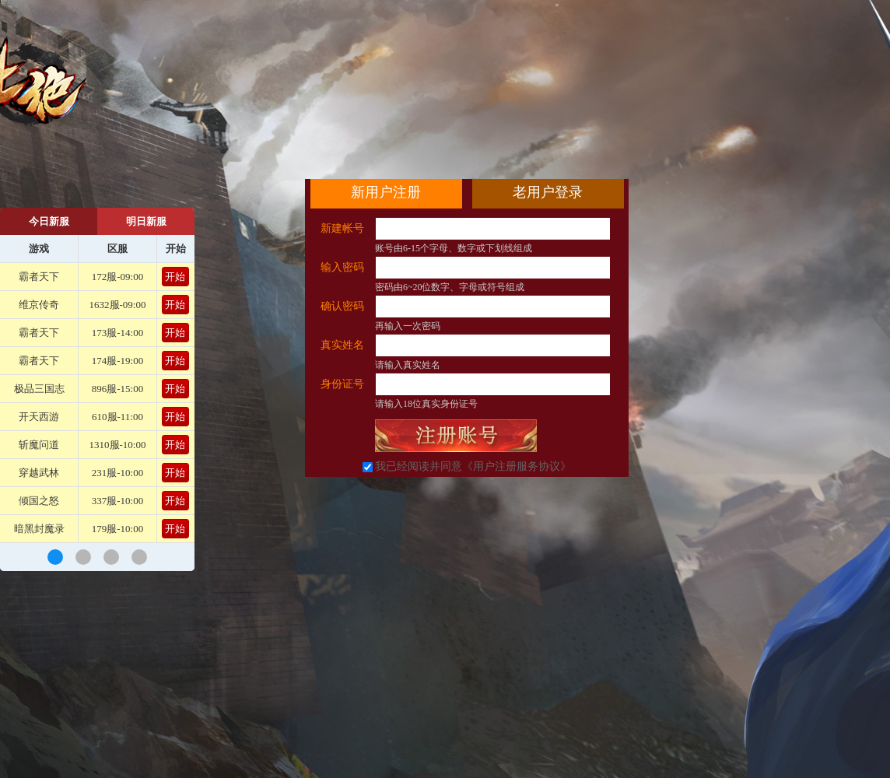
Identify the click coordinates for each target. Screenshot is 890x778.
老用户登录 (548, 192)
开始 (175, 276)
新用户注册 (386, 192)
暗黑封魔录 (39, 528)
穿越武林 (39, 472)
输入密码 (342, 267)
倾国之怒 (39, 500)
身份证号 (342, 384)
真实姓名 (342, 345)
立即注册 (456, 435)
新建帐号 (342, 228)
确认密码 (342, 306)
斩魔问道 (39, 444)
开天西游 (39, 416)
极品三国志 (39, 388)
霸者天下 (39, 276)
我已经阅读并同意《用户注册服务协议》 (473, 466)
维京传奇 (39, 304)
